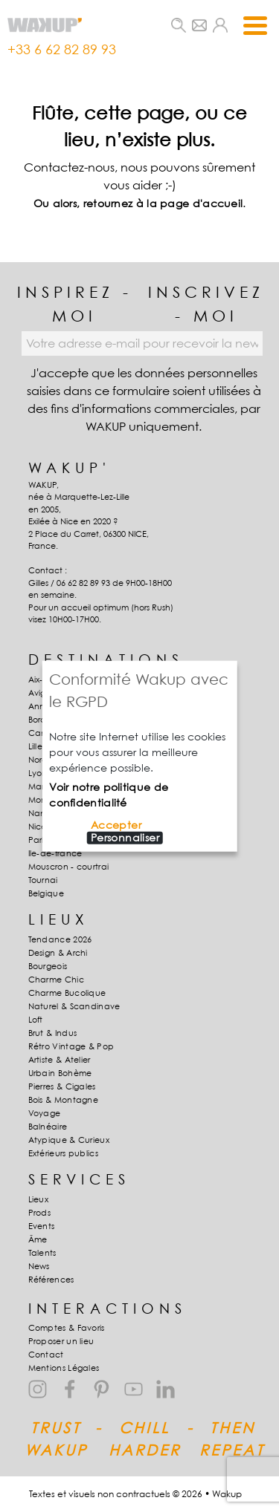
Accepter (116, 825)
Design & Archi (58, 953)
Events (41, 1226)
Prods (39, 1213)
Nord (38, 760)
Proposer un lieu (61, 1341)
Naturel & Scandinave (74, 1006)
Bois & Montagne (63, 1100)
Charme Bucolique (67, 993)
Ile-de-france (55, 853)
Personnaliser (125, 838)
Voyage (44, 1113)
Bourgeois (48, 966)
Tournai (43, 880)
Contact (46, 1354)
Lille (35, 746)
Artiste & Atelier (59, 1060)
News (39, 1266)
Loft (35, 1019)
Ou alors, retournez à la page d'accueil (138, 203)
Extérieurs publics (63, 1153)
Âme (38, 1239)
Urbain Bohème (60, 1073)
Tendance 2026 (60, 939)
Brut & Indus (52, 1033)
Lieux (38, 1199)
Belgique (46, 893)
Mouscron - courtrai (68, 866)
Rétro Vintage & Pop (71, 1046)
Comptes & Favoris (66, 1328)
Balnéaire (48, 1126)
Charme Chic (56, 979)
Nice (37, 826)
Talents (42, 1253)
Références (51, 1279)
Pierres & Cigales (62, 1086)
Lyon (38, 773)
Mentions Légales (64, 1368)
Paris (38, 840)
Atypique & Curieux (68, 1140)
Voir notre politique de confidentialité (108, 795)
